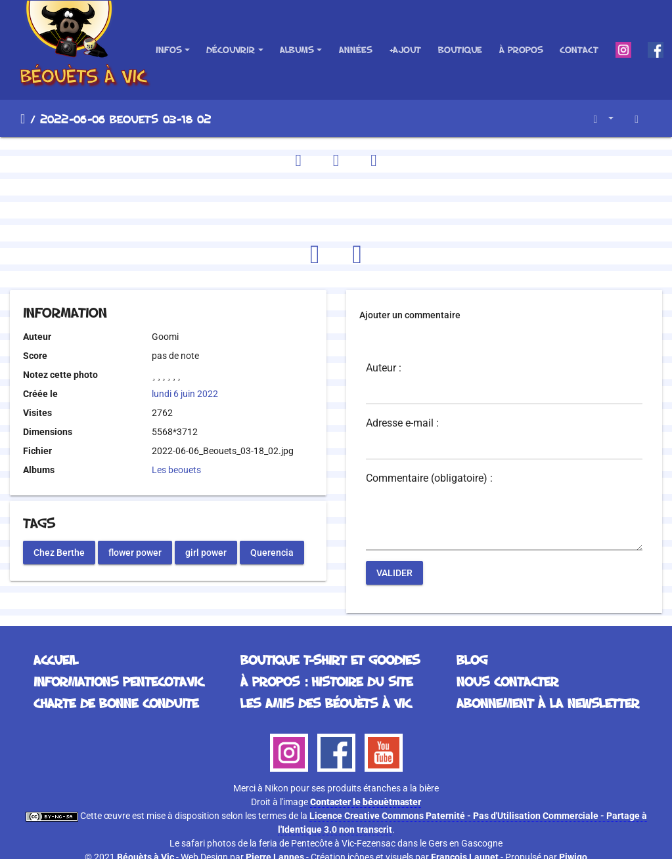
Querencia (272, 552)
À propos (521, 49)
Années (355, 49)
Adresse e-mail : (402, 423)
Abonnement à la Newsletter (548, 703)
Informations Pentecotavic (119, 681)
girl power (206, 552)
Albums (297, 49)
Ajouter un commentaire (409, 315)
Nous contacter (507, 681)
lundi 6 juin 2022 (185, 393)
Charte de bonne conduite (116, 703)
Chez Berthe (59, 552)
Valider (394, 573)
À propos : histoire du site (326, 681)
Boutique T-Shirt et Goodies (330, 659)
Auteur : (383, 368)
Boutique (460, 49)
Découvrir (230, 49)
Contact (579, 49)
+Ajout (405, 49)
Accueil (22, 119)
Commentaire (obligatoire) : (429, 478)
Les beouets (176, 470)
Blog (472, 659)
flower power (135, 552)
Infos (169, 49)
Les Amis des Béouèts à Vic (325, 703)
